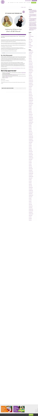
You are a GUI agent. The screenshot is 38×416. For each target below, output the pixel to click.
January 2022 (30, 115)
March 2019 (30, 167)
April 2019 (30, 165)
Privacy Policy (26, 414)
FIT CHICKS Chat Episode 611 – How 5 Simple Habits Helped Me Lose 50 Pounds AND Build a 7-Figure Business (33, 11)
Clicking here (13, 74)
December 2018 (31, 171)
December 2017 (31, 190)
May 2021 (30, 128)
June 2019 (30, 162)
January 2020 (30, 153)
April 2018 (30, 184)
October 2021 (30, 120)
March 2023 (30, 94)
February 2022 (31, 114)
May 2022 (30, 109)
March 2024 (30, 75)
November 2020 (31, 137)
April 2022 (30, 111)
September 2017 (31, 195)
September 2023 (31, 84)
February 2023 (31, 95)
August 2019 (30, 159)
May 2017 (30, 201)
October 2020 (30, 139)
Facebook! (7, 77)
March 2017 (30, 204)
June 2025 (30, 56)
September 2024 (31, 70)
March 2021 (30, 131)
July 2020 (30, 143)
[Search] (29, 7)
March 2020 (30, 150)
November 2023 (31, 81)
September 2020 (31, 140)
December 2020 (31, 136)
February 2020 (31, 151)
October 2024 (30, 69)
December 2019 (31, 154)
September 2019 (31, 157)
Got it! (31, 414)
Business (30, 34)
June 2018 (30, 181)
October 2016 (30, 212)
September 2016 (31, 213)
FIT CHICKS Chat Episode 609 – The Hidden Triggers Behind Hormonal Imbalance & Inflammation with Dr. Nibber (32, 19)
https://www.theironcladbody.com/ (16, 68)
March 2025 (30, 61)
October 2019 (30, 156)
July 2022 (30, 106)
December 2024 (31, 66)
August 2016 (30, 215)
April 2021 (30, 129)
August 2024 (30, 72)
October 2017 (30, 193)
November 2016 (31, 210)
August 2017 (30, 196)
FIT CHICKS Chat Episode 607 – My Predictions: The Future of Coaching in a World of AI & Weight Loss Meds (33, 28)
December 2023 (31, 80)
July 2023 (30, 87)
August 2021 (30, 123)
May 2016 (30, 220)
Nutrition (30, 42)
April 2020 (30, 148)
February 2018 (31, 187)
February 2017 (31, 206)
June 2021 (30, 126)
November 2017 (31, 192)
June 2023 (30, 89)
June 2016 (30, 218)
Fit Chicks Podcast (31, 36)
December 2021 (31, 117)
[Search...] (33, 7)
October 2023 (30, 83)
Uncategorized (31, 45)
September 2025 (31, 52)
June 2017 (30, 199)
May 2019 (30, 164)
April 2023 (30, 92)
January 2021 (30, 134)
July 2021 (30, 125)
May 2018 (30, 182)
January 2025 (30, 64)
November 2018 (31, 173)
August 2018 (30, 178)
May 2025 (30, 58)
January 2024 (30, 78)
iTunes (8, 72)
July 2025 (30, 55)
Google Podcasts (24, 72)
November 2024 (31, 67)
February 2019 (31, 168)
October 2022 (30, 101)
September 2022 (31, 103)
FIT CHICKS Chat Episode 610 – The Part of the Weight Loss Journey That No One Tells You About (32, 15)
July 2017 (30, 198)
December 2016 (31, 209)
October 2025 (30, 50)
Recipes (30, 44)
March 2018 (30, 185)
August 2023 (30, 86)
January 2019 (30, 170)
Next (24, 7)
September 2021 (31, 122)
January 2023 (30, 97)
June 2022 (30, 108)
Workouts (30, 47)
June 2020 (30, 145)
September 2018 (31, 176)
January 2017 (30, 207)
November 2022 (31, 100)
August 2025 (30, 53)
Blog (29, 33)
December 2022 (31, 98)
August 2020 (30, 142)
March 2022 (30, 112)
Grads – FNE (30, 39)
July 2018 (30, 179)
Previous (22, 7)
